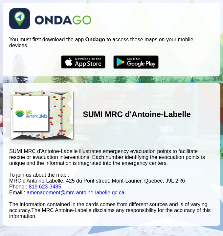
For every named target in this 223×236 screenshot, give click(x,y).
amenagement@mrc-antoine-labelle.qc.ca (75, 192)
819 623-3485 (45, 186)
